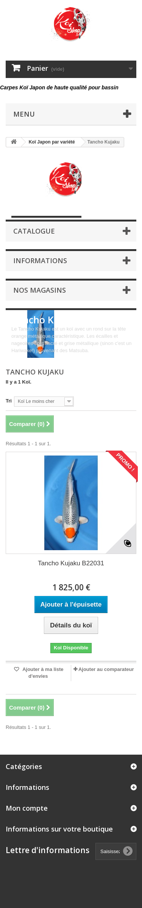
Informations (40, 260)
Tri (9, 401)
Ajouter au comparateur (106, 669)
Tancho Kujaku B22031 (71, 563)
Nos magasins (39, 290)
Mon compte (27, 808)
